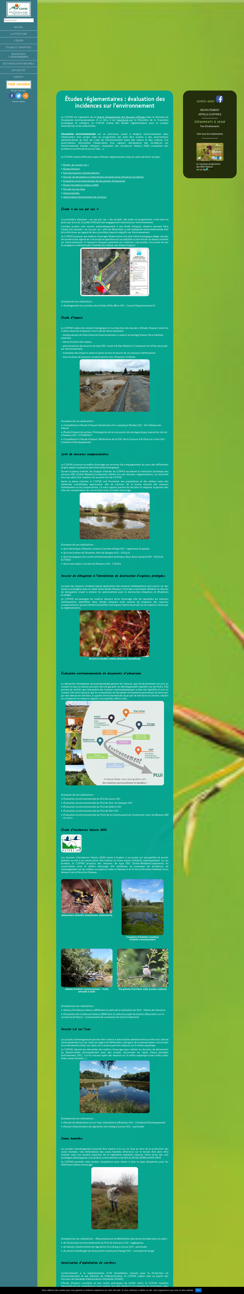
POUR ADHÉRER (19, 84)
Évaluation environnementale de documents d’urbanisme (94, 180)
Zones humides (71, 192)
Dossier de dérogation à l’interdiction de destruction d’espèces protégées (103, 176)
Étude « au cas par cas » (76, 164)
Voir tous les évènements (210, 133)
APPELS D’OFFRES (209, 114)
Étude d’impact (71, 168)
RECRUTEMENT (209, 110)
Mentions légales (18, 101)
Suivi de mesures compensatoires (81, 172)
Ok (198, 1290)
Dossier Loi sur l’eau (74, 188)
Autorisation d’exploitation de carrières (85, 196)
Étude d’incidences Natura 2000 (81, 184)
